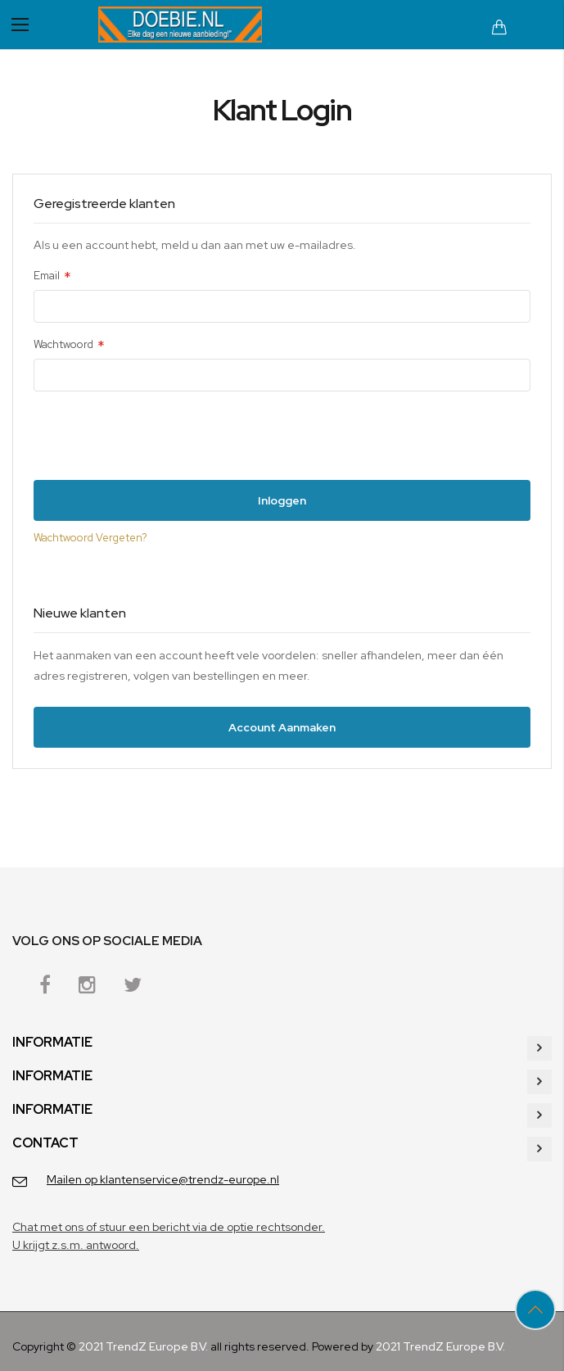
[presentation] (158, 440)
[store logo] (180, 25)
